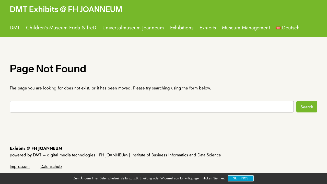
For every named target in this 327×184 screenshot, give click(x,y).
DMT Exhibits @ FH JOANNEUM (66, 9)
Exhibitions (181, 27)
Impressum (20, 166)
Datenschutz (51, 166)
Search (306, 107)
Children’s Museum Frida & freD (61, 27)
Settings (240, 178)
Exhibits (208, 27)
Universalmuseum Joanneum (133, 27)
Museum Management (246, 27)
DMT (15, 27)
